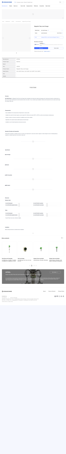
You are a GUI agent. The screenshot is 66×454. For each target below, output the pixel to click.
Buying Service (29, 5)
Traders (10, 5)
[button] (50, 30)
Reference (36, 5)
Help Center (47, 5)
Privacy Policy (61, 291)
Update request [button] (47, 51)
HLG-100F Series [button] (44, 30)
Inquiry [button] (41, 48)
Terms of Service (51, 291)
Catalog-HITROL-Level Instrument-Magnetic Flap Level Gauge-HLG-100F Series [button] (50, 37)
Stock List (15, 5)
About (44, 291)
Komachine (42, 5)
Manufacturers (5, 5)
